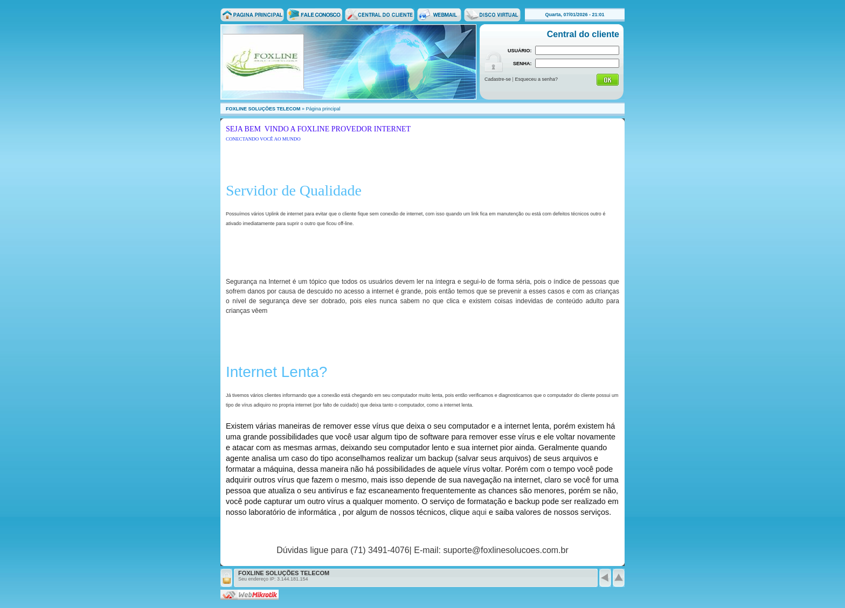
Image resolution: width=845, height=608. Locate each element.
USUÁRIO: (520, 50)
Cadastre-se (497, 79)
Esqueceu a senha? (536, 79)
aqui (479, 512)
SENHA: (522, 63)
